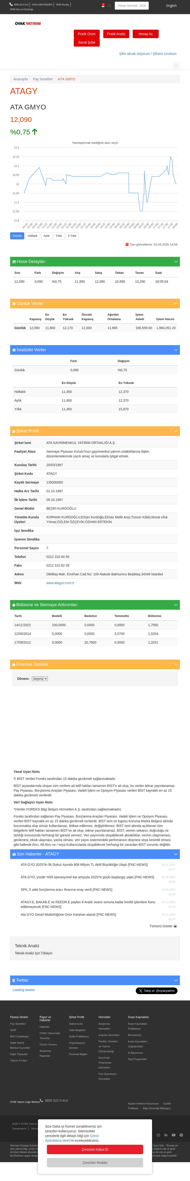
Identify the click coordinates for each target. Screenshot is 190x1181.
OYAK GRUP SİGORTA (42, 4)
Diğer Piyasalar (19, 1054)
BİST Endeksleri (19, 1036)
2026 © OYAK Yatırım (24, 1123)
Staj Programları (137, 1059)
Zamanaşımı (19, 1128)
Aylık (47, 236)
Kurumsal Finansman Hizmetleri (105, 1062)
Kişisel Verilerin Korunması (143, 1103)
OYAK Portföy (62, 4)
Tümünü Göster (160, 926)
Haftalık (32, 236)
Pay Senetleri (17, 1023)
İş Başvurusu (135, 1052)
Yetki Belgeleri (77, 1030)
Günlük (17, 236)
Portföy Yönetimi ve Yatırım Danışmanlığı (108, 1046)
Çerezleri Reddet (95, 1163)
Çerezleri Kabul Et (95, 1149)
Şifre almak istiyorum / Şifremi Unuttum (147, 54)
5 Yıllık (72, 236)
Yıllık (59, 236)
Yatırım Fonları (18, 1060)
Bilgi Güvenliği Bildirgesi (156, 1108)
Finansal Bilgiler (78, 1054)
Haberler (45, 1026)
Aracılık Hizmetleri (109, 1035)
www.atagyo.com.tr (60, 583)
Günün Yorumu (48, 1044)
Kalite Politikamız (79, 1036)
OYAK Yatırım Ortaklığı (21, 9)
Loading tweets (23, 990)
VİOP (13, 1030)
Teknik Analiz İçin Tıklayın (33, 953)
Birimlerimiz (134, 1035)
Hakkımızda (76, 1023)
